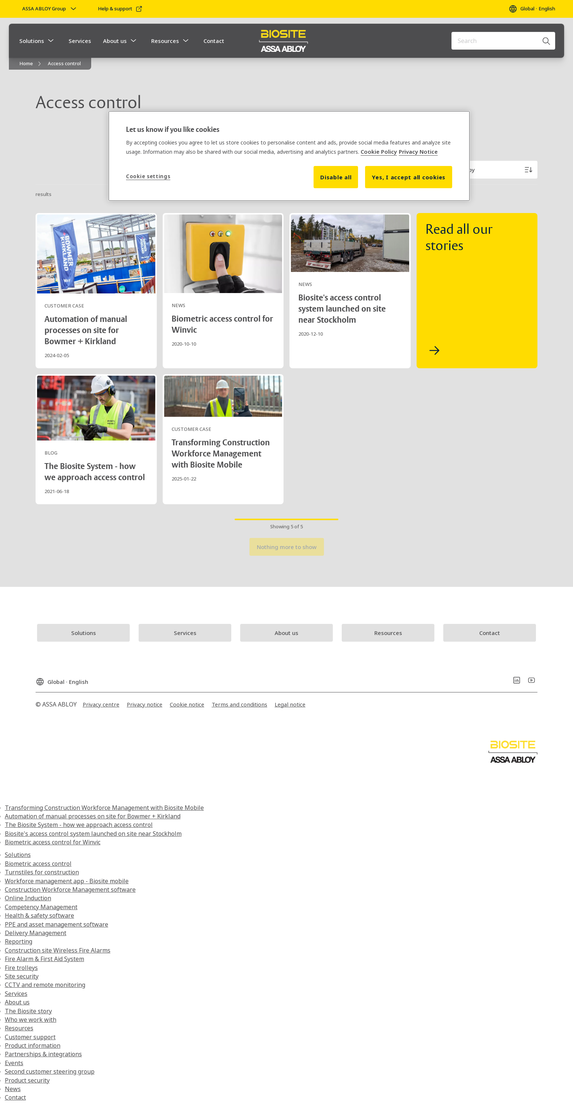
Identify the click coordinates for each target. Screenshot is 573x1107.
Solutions (31, 40)
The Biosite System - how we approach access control (79, 825)
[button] (50, 40)
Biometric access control (38, 864)
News (13, 1089)
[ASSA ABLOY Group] (50, 8)
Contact (213, 40)
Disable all (335, 177)
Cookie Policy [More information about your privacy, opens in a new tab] (379, 151)
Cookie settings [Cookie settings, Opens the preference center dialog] (148, 176)
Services (80, 40)
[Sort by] (492, 170)
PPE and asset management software (56, 924)
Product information (32, 1045)
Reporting (18, 941)
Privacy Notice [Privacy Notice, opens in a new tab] (418, 151)
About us (115, 40)
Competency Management (41, 907)
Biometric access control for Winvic (52, 842)
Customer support (30, 1037)
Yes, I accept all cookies (409, 177)
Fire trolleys (21, 968)
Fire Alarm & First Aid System (44, 959)
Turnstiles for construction (42, 872)
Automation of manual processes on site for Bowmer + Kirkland (92, 816)
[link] (120, 9)
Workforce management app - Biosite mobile (67, 881)
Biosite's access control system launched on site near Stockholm (93, 834)
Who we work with (30, 1019)
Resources (165, 40)
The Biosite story (28, 1011)
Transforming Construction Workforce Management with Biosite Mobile (104, 808)
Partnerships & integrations (43, 1054)
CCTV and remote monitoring (45, 985)
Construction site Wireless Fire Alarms (57, 950)
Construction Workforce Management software (70, 889)
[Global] (532, 9)
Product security (27, 1080)
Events (14, 1063)
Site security (22, 976)
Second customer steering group (50, 1071)
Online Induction (28, 898)
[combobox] (503, 41)
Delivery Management (35, 933)
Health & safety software (39, 915)
